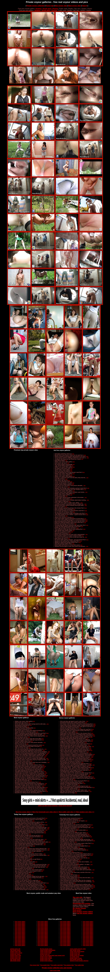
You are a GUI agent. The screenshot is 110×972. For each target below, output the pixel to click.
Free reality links (79, 965)
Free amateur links (69, 965)
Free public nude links (57, 965)
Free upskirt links (45, 965)
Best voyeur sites (74, 6)
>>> (73, 454)
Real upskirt (77, 910)
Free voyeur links (34, 965)
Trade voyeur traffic (55, 970)
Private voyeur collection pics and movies (57, 968)
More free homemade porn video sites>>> (45, 812)
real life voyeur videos (85, 913)
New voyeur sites (61, 6)
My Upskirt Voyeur (79, 908)
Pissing (55, 8)
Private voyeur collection (35, 6)
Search (84, 6)
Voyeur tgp (49, 6)
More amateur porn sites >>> (85, 812)
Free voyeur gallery (20, 921)
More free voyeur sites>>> (24, 812)
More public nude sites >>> (67, 812)
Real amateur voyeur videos (83, 911)
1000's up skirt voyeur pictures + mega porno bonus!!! (55, 805)
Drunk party (47, 8)
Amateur (38, 8)
